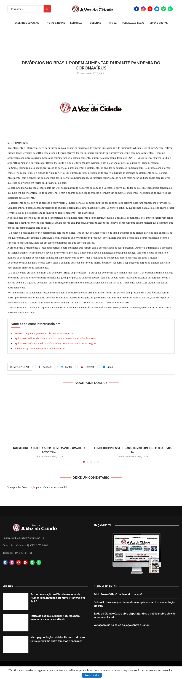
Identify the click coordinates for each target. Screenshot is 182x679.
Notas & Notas (56, 23)
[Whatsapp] (170, 8)
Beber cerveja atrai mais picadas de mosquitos (39, 348)
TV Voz (113, 23)
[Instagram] (143, 8)
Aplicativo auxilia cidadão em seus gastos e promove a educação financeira (55, 338)
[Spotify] (163, 8)
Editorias (76, 23)
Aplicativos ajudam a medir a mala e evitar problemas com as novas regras (55, 343)
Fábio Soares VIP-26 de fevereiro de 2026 (118, 594)
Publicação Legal (133, 23)
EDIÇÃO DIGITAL (159, 23)
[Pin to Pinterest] (87, 366)
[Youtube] (150, 8)
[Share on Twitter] (66, 366)
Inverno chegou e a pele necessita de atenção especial (43, 333)
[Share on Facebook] (45, 366)
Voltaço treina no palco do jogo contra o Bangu (121, 625)
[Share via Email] (107, 366)
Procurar (47, 8)
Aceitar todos (92, 675)
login (33, 487)
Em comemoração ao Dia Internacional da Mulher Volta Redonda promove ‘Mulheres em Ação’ (58, 598)
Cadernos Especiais (26, 23)
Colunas (95, 23)
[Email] (156, 8)
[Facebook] (136, 8)
